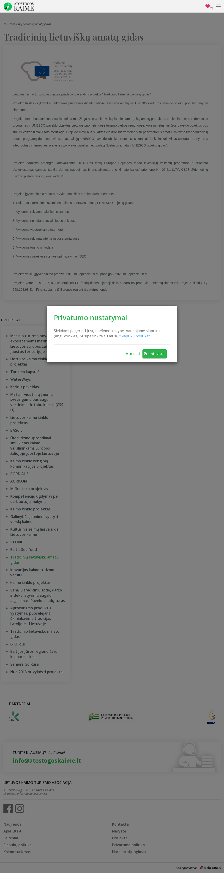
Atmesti (133, 353)
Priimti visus (154, 353)
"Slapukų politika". (134, 336)
